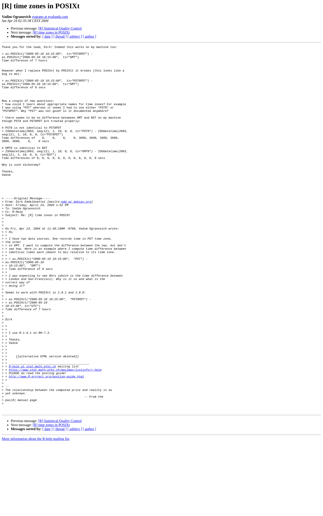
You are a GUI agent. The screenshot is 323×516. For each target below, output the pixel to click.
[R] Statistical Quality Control (60, 28)
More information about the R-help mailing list (35, 512)
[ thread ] (60, 36)
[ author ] (89, 36)
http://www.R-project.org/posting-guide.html (46, 443)
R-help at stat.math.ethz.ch (32, 431)
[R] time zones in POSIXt (51, 32)
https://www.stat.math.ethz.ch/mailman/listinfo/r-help (55, 435)
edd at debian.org (76, 233)
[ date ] (47, 36)
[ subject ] (75, 36)
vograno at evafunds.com (50, 17)
